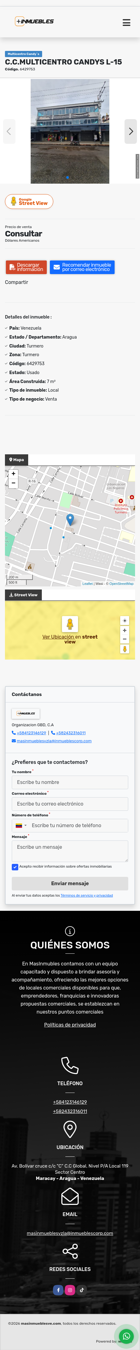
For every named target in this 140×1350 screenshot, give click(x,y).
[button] (67, 177)
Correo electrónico (30, 793)
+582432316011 (70, 733)
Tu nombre (22, 771)
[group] (70, 131)
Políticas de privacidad (70, 1025)
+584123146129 (31, 733)
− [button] (13, 483)
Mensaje (20, 836)
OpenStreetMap (121, 583)
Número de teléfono (31, 814)
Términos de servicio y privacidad (87, 896)
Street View (29, 201)
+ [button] (13, 474)
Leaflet (87, 583)
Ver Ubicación (58, 637)
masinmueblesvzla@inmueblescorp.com (54, 741)
